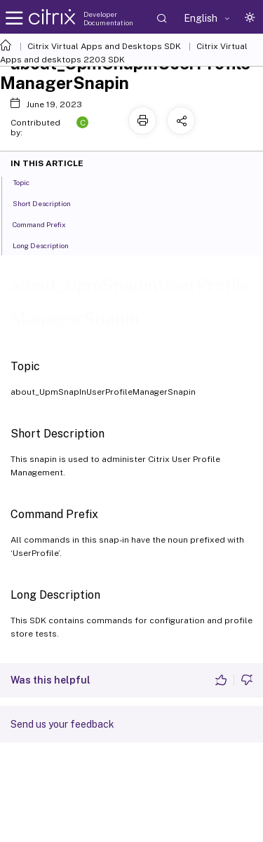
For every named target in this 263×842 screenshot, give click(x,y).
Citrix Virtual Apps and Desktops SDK (104, 46)
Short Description (49, 203)
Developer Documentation (108, 18)
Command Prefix (47, 224)
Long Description (48, 245)
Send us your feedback (62, 724)
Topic (29, 181)
